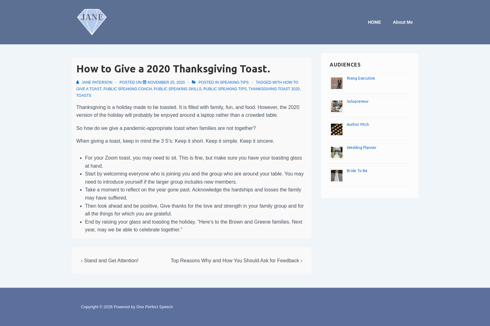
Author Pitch (358, 124)
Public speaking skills (177, 89)
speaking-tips (234, 82)
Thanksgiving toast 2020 (273, 89)
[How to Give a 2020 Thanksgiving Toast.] (166, 82)
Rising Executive (361, 78)
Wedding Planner (362, 148)
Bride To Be (357, 171)
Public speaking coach (127, 89)
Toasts (83, 95)
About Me (403, 22)
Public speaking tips (225, 89)
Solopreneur (358, 101)
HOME (374, 22)
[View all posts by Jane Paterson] (94, 82)
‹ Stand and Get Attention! (109, 260)
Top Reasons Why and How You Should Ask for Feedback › (236, 260)
